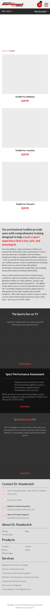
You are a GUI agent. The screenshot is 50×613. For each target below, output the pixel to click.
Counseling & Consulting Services (16, 589)
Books (4, 550)
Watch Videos (25, 364)
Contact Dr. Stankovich (18, 484)
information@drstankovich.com (21, 509)
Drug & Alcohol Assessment (14, 581)
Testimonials (7, 534)
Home (4, 51)
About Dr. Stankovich (17, 524)
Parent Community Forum (13, 569)
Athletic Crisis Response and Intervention (20, 577)
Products (8, 540)
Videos (28, 546)
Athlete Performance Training (15, 565)
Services (8, 558)
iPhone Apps (7, 553)
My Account (40, 11)
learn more (25, 406)
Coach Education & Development (16, 573)
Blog (27, 531)
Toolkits (5, 546)
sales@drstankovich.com (18, 518)
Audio (27, 550)
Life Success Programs (11, 585)
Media (5, 531)
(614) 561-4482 (14, 500)
